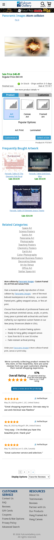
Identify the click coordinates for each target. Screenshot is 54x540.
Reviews (6, 506)
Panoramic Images (13, 15)
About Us (34, 495)
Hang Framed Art (38, 515)
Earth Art (27, 251)
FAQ (4, 502)
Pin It (17, 20)
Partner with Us (37, 507)
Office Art (27, 268)
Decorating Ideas (27, 261)
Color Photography (27, 254)
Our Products (36, 511)
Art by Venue (27, 264)
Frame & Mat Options (13, 518)
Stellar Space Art (27, 271)
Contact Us (7, 498)
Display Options (19, 477)
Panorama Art (27, 238)
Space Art (27, 228)
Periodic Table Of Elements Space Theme (27, 211)
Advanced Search (11, 527)
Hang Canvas (35, 519)
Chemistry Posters (27, 248)
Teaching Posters (27, 244)
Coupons (6, 514)
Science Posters (27, 231)
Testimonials (35, 499)
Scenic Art (27, 234)
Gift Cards (7, 510)
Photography (27, 241)
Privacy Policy (9, 522)
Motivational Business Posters (27, 258)
